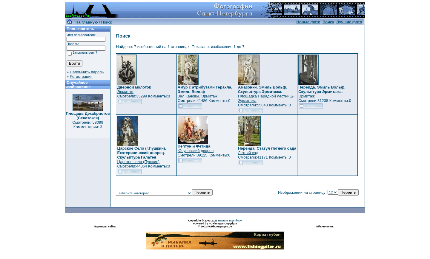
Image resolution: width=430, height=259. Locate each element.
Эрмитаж (125, 91)
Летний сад (248, 153)
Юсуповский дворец (196, 150)
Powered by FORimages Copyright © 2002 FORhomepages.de (215, 225)
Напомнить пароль (87, 72)
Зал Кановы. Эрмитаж (197, 96)
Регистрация (81, 76)
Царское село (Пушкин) (138, 161)
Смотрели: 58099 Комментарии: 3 (87, 124)
